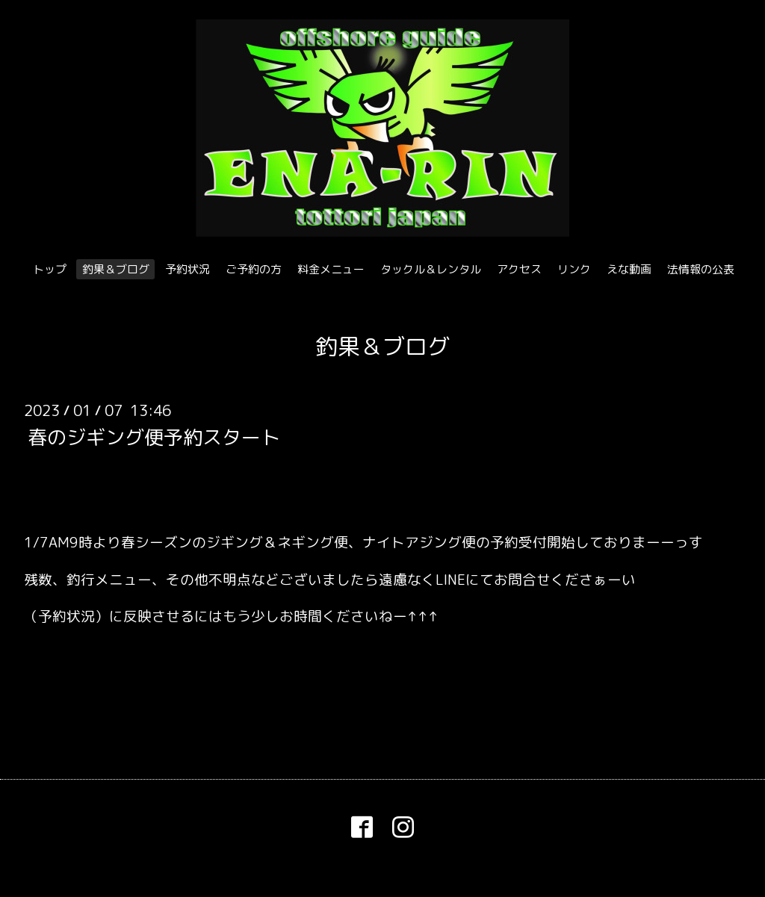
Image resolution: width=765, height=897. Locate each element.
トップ (49, 269)
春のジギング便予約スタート (154, 436)
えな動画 (629, 269)
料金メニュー (331, 269)
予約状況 (187, 269)
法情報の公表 (700, 269)
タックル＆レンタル (430, 269)
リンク (574, 269)
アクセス (519, 269)
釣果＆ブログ (115, 269)
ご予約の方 (254, 269)
